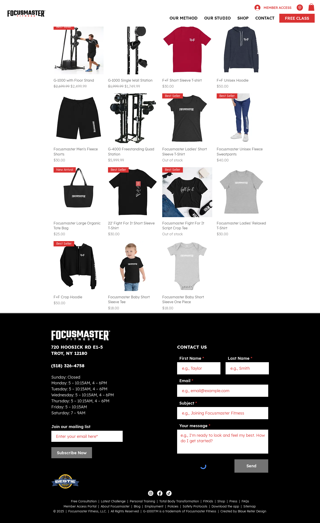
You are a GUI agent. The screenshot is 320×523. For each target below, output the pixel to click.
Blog (137, 506)
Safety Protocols (195, 506)
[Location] (300, 7)
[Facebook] (159, 493)
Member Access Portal (80, 506)
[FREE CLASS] (297, 18)
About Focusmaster (115, 506)
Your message (193, 426)
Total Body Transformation (179, 501)
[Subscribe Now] (71, 452)
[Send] (251, 466)
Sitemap (249, 506)
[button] (311, 7)
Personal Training (142, 501)
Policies (173, 506)
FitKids (208, 501)
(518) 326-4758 (67, 365)
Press (233, 501)
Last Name (239, 358)
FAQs (245, 501)
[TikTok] (169, 493)
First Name (190, 358)
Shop (221, 501)
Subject (186, 403)
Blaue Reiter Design (252, 511)
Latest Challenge (113, 501)
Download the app (225, 506)
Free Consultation (84, 501)
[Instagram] (150, 493)
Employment (154, 506)
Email (184, 381)
